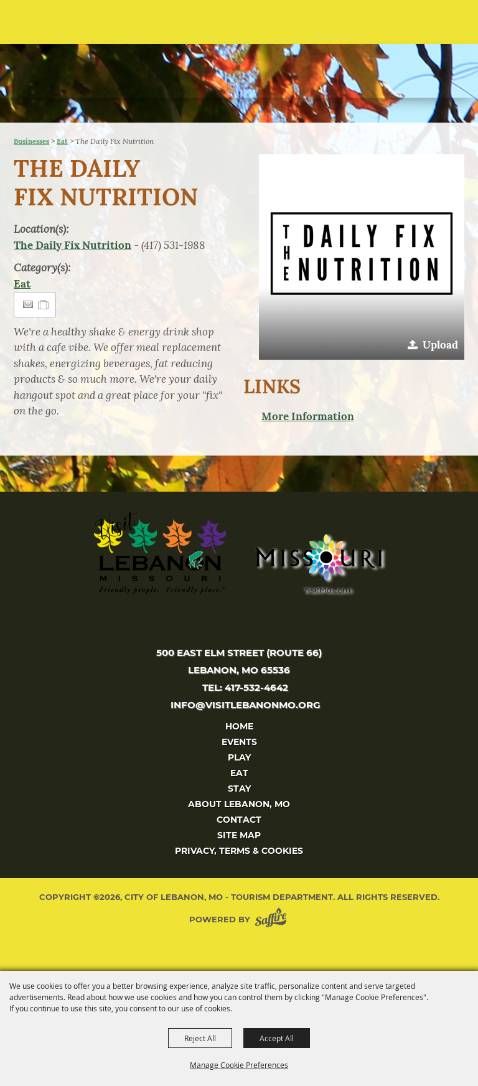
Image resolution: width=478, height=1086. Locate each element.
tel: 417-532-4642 (245, 687)
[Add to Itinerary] (44, 304)
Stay (239, 788)
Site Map (239, 835)
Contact (239, 819)
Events (239, 741)
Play (239, 757)
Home (239, 726)
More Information (307, 416)
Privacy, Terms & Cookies (239, 850)
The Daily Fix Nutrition (72, 245)
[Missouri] (318, 563)
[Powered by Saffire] (273, 919)
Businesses (31, 141)
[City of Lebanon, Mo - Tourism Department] (94, 60)
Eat (62, 141)
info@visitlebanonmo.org (246, 705)
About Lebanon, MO (239, 804)
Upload (440, 345)
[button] (361, 257)
